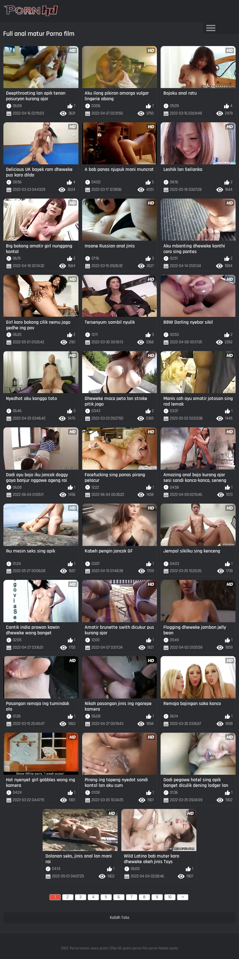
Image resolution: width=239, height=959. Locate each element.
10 (169, 897)
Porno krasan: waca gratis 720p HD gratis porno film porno (113, 948)
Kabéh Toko (119, 917)
